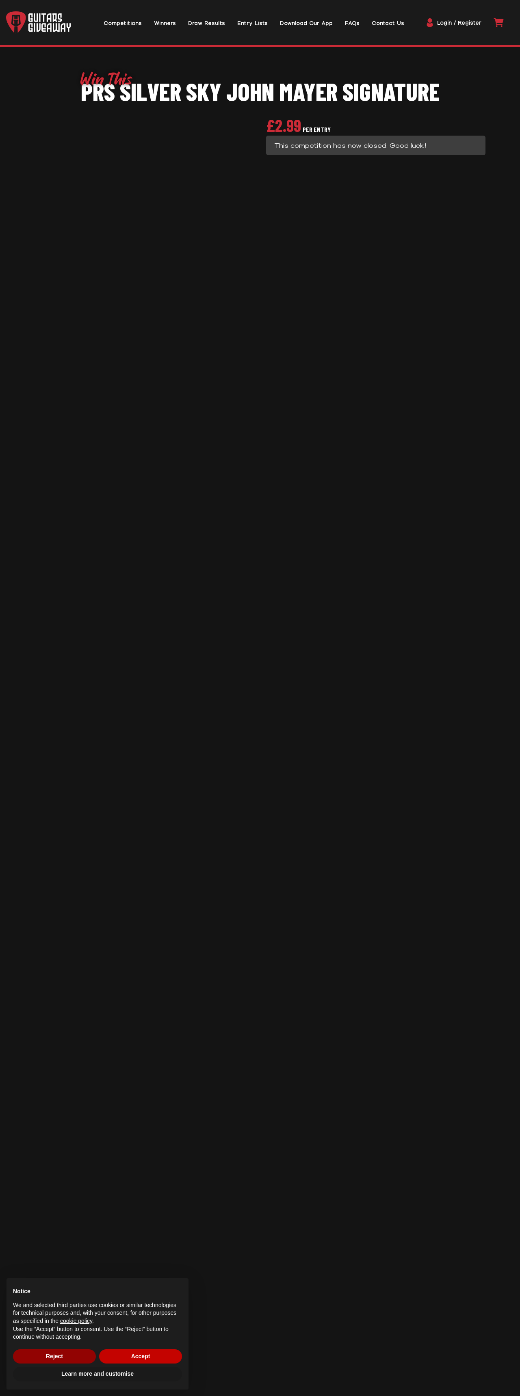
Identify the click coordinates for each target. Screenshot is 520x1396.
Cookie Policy (213, 1340)
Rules (102, 699)
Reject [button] (54, 1356)
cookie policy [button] (76, 1321)
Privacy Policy (213, 1328)
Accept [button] (140, 1356)
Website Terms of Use (229, 1316)
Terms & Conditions (224, 1303)
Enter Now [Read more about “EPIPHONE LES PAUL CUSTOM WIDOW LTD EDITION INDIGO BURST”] (414, 1180)
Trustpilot (260, 1263)
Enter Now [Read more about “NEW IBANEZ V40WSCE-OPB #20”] (105, 1180)
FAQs (100, 727)
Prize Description (125, 317)
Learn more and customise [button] (97, 1373)
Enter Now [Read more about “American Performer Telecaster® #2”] (260, 1180)
